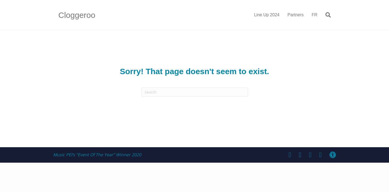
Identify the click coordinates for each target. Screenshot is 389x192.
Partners (296, 15)
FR (314, 15)
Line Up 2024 (267, 15)
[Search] (326, 15)
